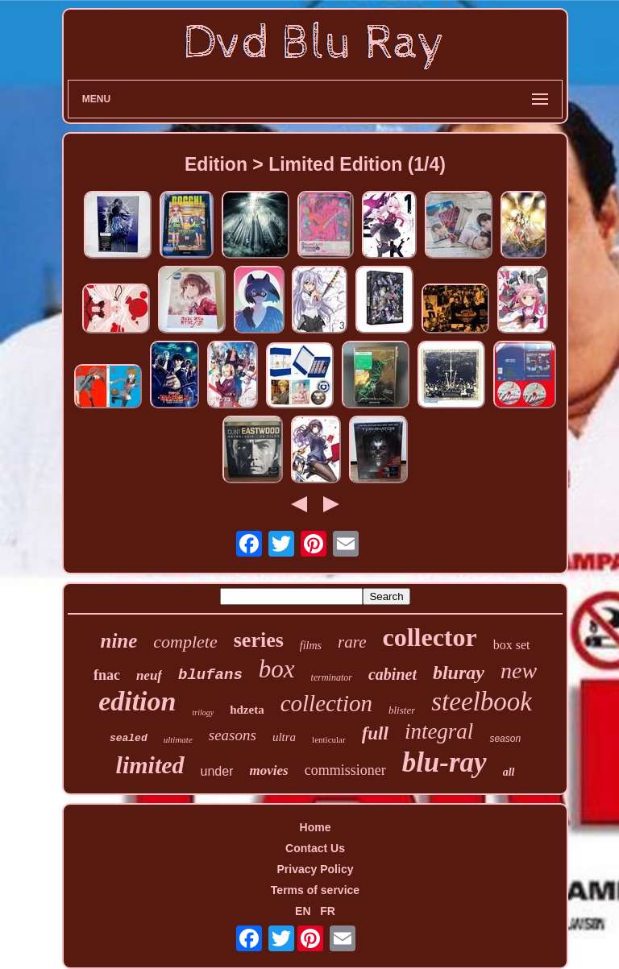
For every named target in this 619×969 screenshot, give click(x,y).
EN (302, 911)
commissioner (345, 770)
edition (137, 701)
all (509, 772)
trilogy (203, 712)
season (505, 738)
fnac (106, 675)
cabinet (392, 674)
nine (118, 641)
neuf (149, 675)
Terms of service (315, 890)
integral (439, 731)
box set (511, 645)
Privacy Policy (315, 869)
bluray (458, 672)
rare (352, 642)
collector (429, 637)
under (217, 771)
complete (185, 642)
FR (327, 911)
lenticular (329, 739)
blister (401, 710)
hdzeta (247, 709)
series (259, 640)
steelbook (481, 701)
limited (150, 765)
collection (326, 703)
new (519, 670)
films (311, 646)
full (375, 733)
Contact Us (315, 848)
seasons (232, 735)
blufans (210, 675)
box (277, 669)
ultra (284, 737)
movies (268, 770)
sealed (128, 738)
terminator (331, 677)
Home (315, 827)
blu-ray (444, 762)
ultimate (178, 739)
